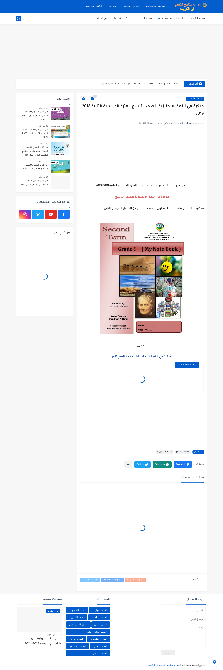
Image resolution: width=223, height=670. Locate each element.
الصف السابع (100, 645)
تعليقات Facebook (112, 580)
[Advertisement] (111, 51)
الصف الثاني (100, 624)
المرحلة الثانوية (199, 18)
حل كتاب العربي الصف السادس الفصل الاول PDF (34, 183)
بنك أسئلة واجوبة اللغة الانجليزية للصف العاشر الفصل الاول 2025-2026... (139, 84)
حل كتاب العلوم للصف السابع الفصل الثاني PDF (35, 167)
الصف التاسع (195, 99)
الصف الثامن (78, 617)
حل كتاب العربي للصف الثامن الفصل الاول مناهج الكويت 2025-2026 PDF (35, 151)
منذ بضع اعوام (53, 634)
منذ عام (42, 108)
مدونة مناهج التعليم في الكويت (163, 665)
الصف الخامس (99, 638)
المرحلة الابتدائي (145, 18)
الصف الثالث (100, 617)
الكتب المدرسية (94, 6)
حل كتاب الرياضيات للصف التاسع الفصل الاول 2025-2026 (34, 134)
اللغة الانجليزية (164, 452)
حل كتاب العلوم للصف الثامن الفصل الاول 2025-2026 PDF (35, 116)
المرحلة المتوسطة (172, 18)
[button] (183, 464)
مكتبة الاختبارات (120, 18)
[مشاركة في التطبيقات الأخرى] (128, 464)
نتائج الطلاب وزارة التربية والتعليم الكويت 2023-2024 (43, 641)
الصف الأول (101, 610)
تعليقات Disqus (90, 580)
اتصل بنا (113, 6)
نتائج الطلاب (102, 18)
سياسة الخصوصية (156, 6)
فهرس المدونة (131, 6)
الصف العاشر (100, 653)
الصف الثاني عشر (78, 624)
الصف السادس (78, 645)
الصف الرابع (77, 638)
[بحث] (18, 18)
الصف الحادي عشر (97, 631)
